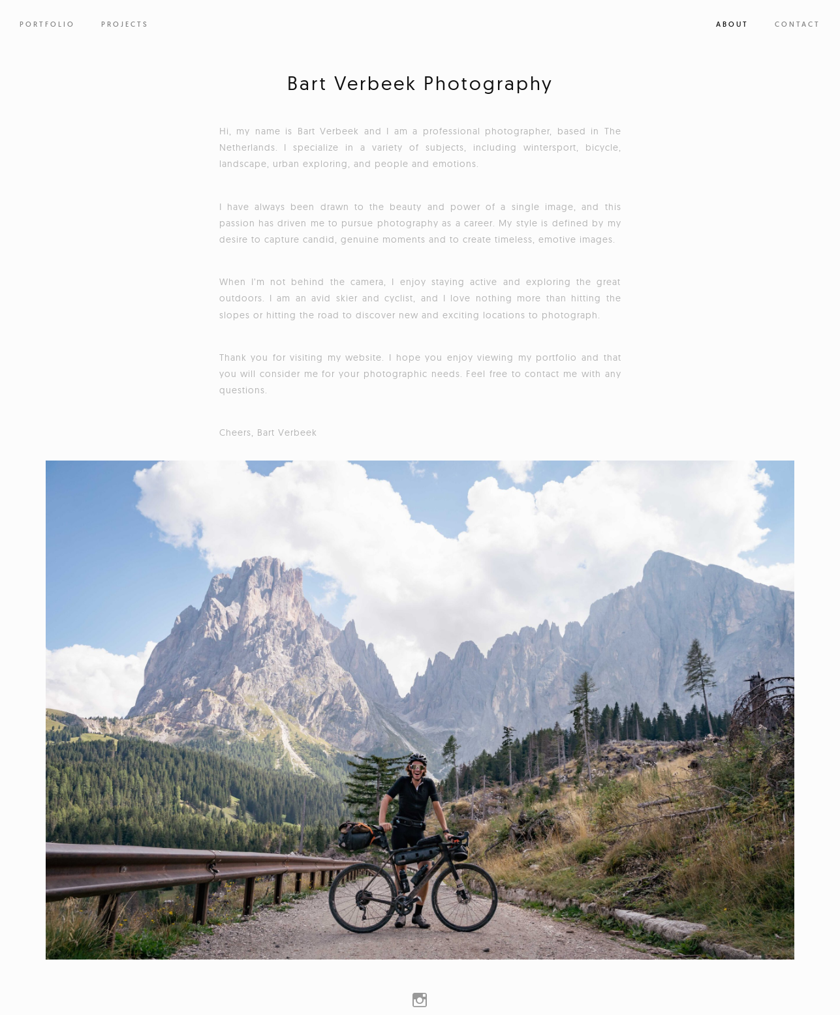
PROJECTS (125, 24)
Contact (797, 24)
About (732, 24)
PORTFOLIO (47, 24)
